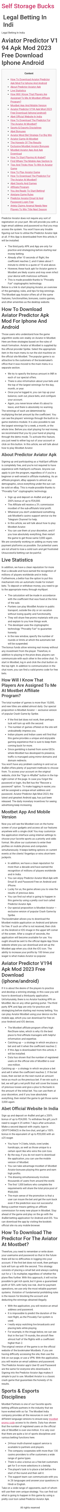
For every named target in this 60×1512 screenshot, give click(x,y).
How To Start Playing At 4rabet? (28, 157)
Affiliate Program (19, 187)
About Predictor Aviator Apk (25, 86)
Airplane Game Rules (21, 194)
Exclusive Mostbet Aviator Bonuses (29, 146)
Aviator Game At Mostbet (24, 138)
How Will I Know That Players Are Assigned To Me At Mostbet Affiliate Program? (30, 98)
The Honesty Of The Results (25, 142)
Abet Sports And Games (23, 183)
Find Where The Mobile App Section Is (31, 161)
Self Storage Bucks (28, 6)
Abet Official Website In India (26, 116)
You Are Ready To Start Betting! (27, 190)
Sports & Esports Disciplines (25, 127)
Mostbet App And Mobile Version (28, 105)
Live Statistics (18, 90)
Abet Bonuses (18, 131)
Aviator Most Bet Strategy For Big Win (31, 135)
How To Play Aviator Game (25, 172)
